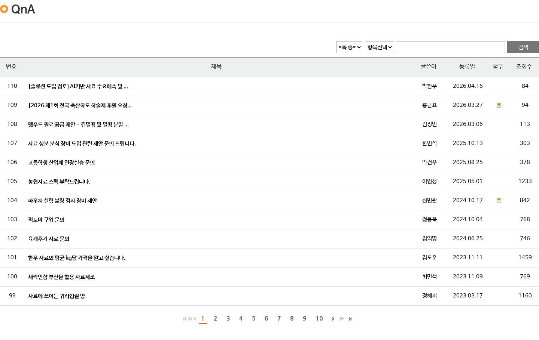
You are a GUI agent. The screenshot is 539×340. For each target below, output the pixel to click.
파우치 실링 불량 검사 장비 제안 (62, 201)
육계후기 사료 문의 (48, 239)
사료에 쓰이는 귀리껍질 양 (56, 296)
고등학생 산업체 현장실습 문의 (61, 163)
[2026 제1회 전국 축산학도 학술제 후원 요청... (80, 105)
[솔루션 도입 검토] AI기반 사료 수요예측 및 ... (78, 86)
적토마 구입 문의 (46, 220)
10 (319, 318)
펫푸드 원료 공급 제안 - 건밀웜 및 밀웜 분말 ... (78, 124)
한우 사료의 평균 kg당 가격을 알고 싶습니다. (76, 258)
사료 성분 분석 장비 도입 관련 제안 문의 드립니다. (82, 143)
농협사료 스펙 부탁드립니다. (59, 182)
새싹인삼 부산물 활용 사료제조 (61, 277)
